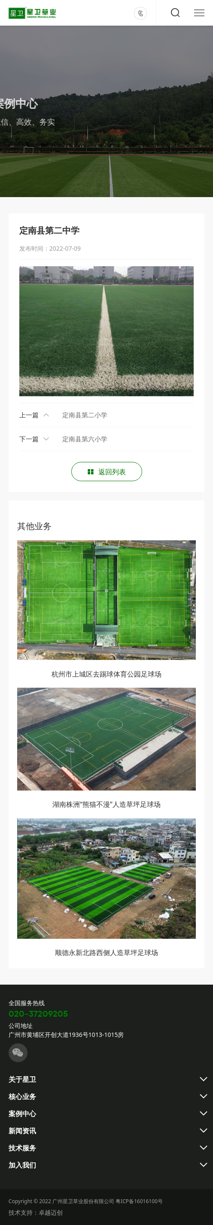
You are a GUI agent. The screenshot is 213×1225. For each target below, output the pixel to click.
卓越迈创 (51, 1212)
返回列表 (106, 472)
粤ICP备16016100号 (139, 1201)
